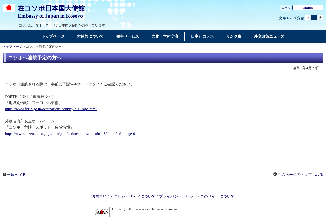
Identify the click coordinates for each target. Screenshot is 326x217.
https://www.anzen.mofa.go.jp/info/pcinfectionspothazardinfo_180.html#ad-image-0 (70, 134)
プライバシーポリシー (178, 197)
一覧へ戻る (16, 175)
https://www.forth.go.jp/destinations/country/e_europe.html (51, 109)
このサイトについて (217, 197)
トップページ (12, 46)
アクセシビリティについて (133, 197)
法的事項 (99, 197)
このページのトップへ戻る (300, 175)
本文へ (286, 7)
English (308, 7)
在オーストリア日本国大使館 (56, 25)
